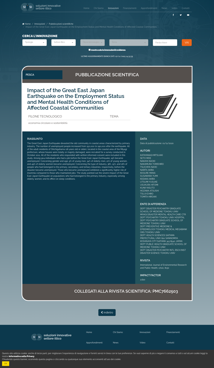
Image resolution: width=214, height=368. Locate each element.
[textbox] (33, 42)
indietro (107, 312)
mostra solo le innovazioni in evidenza (107, 50)
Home (26, 24)
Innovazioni (39, 24)
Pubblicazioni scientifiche (61, 24)
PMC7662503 (165, 291)
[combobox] (34, 42)
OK (5, 363)
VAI (187, 42)
